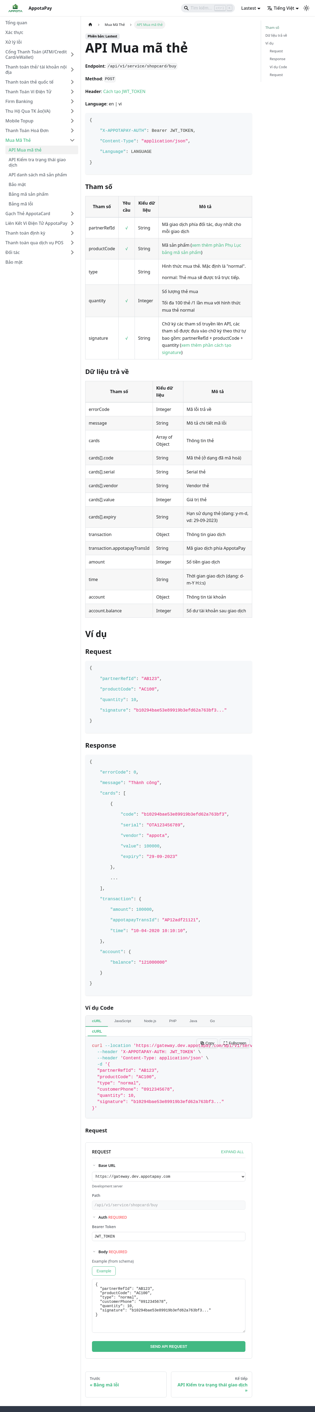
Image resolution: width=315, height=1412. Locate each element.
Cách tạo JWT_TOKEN (124, 91)
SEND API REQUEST (168, 1349)
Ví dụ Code (278, 66)
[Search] (208, 8)
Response (277, 58)
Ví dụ (269, 43)
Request (276, 51)
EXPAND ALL (232, 1152)
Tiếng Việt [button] (280, 8)
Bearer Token (104, 1228)
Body (112, 1254)
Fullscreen (234, 1043)
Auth (112, 1218)
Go (212, 1021)
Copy (207, 1043)
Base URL (106, 1165)
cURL (96, 1021)
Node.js (150, 1021)
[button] (40, 54)
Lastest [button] (248, 8)
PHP (172, 1021)
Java (193, 1021)
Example (104, 1273)
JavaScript (122, 1021)
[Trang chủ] (90, 24)
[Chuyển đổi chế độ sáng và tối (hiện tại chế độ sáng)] (306, 8)
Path (96, 1196)
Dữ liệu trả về (276, 35)
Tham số (272, 27)
